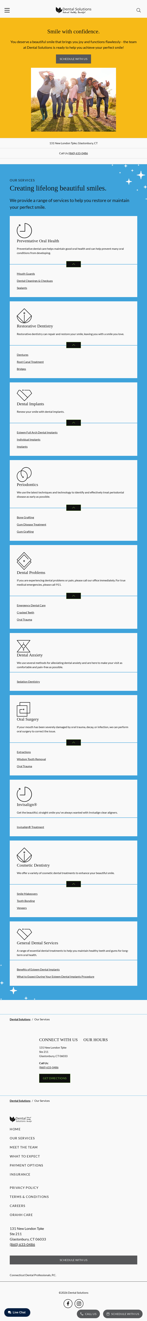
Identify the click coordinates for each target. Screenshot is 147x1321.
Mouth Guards (26, 273)
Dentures (22, 354)
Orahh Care (21, 1215)
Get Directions (55, 1078)
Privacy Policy (24, 1188)
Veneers (22, 908)
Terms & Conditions (29, 1197)
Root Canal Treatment (30, 361)
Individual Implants (28, 439)
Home (15, 1129)
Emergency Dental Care (31, 605)
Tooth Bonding (26, 900)
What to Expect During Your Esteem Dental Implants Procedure (55, 976)
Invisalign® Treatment (30, 827)
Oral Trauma (24, 619)
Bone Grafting (25, 517)
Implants (22, 446)
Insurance (20, 1174)
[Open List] (73, 264)
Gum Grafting (25, 531)
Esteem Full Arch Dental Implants (37, 432)
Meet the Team (24, 1147)
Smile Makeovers (27, 893)
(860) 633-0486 (78, 153)
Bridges (21, 369)
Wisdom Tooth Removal (31, 759)
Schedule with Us (73, 58)
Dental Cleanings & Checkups (35, 280)
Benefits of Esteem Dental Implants (38, 969)
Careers (18, 1206)
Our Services (22, 1138)
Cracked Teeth (25, 612)
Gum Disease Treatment (31, 524)
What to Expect (25, 1156)
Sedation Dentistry (28, 681)
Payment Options (26, 1165)
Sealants (22, 287)
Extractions (24, 752)
